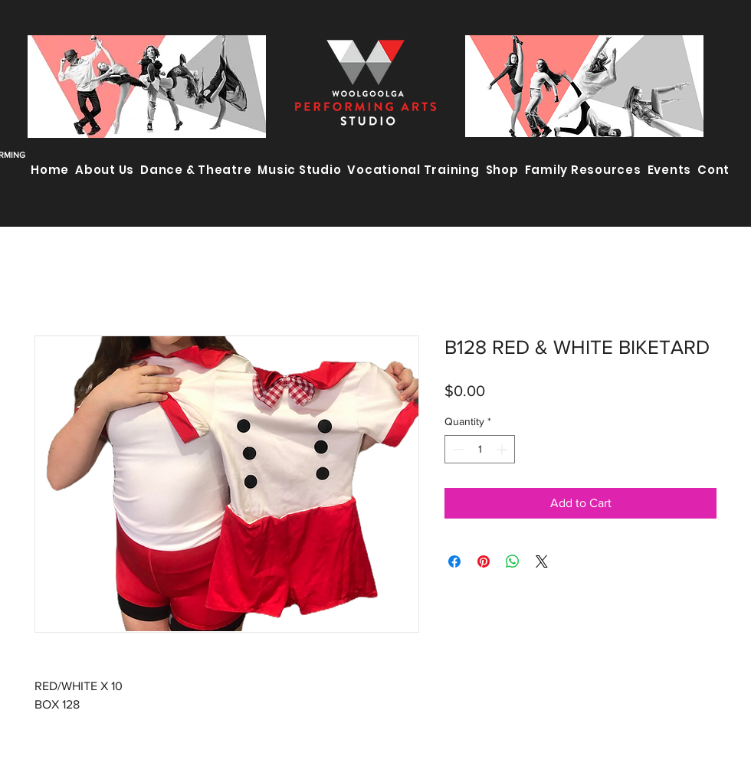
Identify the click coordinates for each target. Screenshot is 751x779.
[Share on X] (542, 561)
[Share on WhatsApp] (512, 561)
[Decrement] (456, 449)
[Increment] (503, 449)
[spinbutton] (480, 449)
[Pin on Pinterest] (483, 561)
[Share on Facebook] (454, 561)
